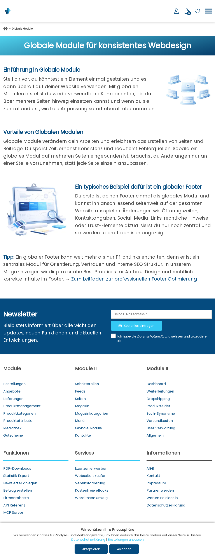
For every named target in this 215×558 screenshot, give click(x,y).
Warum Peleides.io (162, 497)
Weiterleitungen (160, 391)
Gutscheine (13, 435)
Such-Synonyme (161, 413)
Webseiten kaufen (90, 475)
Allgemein (155, 435)
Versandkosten (160, 420)
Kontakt (153, 475)
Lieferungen (13, 398)
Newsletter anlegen (20, 483)
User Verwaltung (161, 428)
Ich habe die (127, 336)
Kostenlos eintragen (139, 325)
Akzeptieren (91, 549)
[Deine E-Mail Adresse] (161, 314)
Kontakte (83, 435)
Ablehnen (124, 549)
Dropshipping (158, 398)
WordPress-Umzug (91, 497)
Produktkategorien (19, 413)
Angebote (12, 391)
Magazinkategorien (91, 413)
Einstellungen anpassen (126, 539)
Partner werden (160, 490)
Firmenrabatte (16, 497)
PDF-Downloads (17, 468)
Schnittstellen (87, 383)
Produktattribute (17, 420)
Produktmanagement (22, 406)
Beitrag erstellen (17, 490)
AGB (150, 468)
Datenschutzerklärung (166, 505)
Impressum (156, 483)
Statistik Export (16, 475)
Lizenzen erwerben (91, 468)
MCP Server (13, 512)
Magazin (82, 406)
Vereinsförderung (90, 483)
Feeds (80, 391)
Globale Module (88, 428)
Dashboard (156, 383)
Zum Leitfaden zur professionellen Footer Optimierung (134, 279)
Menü (79, 420)
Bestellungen (14, 383)
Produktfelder (158, 406)
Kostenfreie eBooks (91, 490)
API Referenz (14, 505)
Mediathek (12, 428)
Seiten (80, 398)
